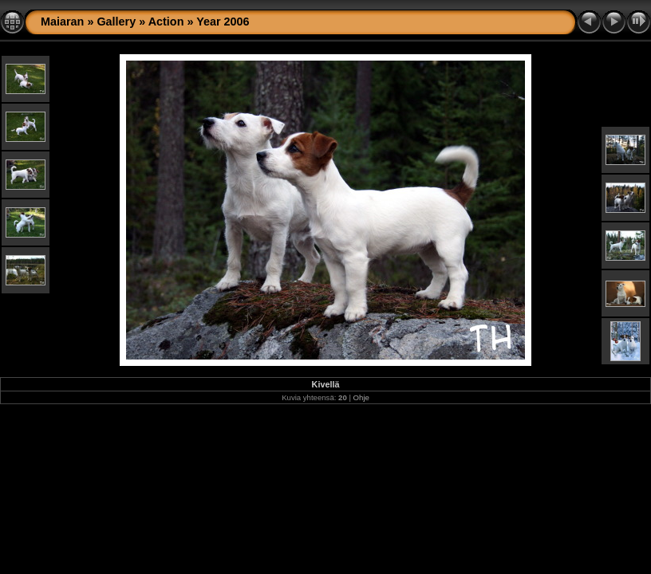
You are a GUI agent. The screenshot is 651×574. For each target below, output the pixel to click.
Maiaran (62, 21)
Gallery (116, 21)
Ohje (361, 397)
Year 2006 (222, 21)
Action (166, 21)
